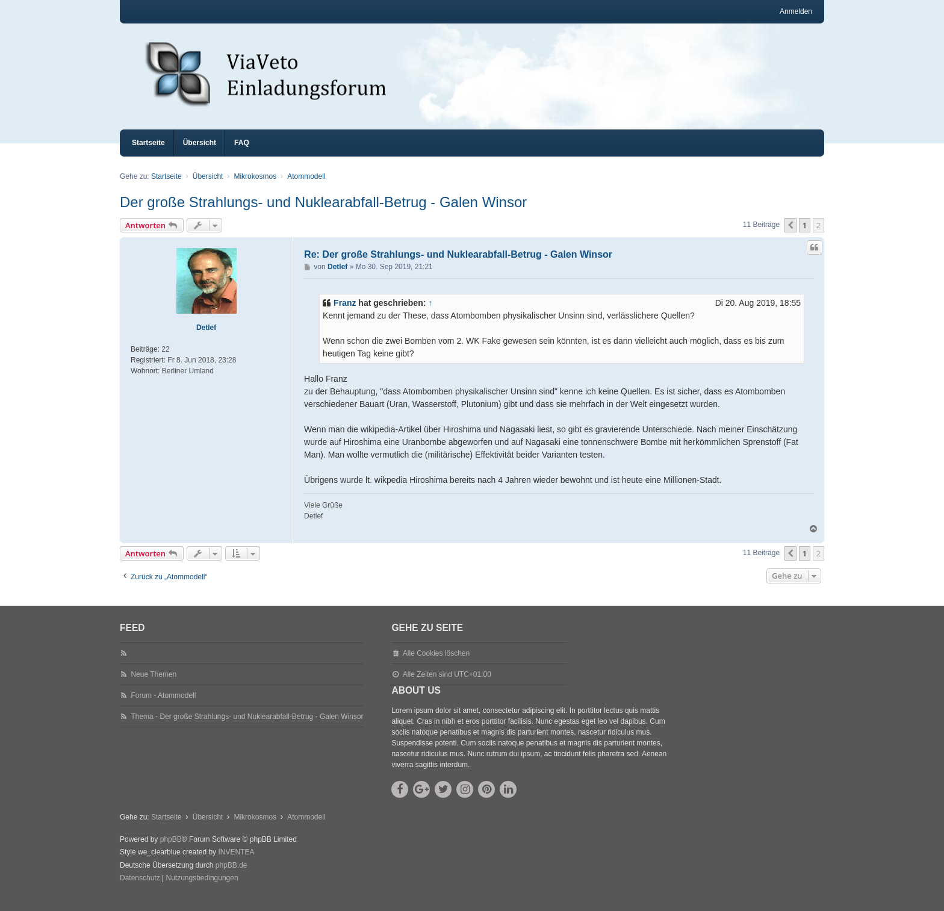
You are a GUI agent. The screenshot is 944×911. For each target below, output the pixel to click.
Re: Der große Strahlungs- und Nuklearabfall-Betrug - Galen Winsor (458, 265)
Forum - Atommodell (163, 706)
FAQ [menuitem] (241, 153)
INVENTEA (236, 863)
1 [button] (805, 236)
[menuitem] (140, 889)
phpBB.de (231, 876)
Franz (345, 314)
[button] (790, 236)
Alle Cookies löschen (436, 664)
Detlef (206, 338)
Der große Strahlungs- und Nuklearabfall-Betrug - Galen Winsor (323, 213)
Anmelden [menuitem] (796, 11)
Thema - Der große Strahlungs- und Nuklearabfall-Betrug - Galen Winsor (247, 727)
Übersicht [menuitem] (199, 153)
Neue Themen (153, 685)
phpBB (171, 850)
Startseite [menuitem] (148, 153)
